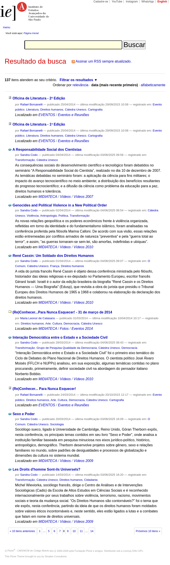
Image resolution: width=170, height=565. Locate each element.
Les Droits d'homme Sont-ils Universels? (46, 469)
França (54, 266)
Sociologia (57, 424)
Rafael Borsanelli (31, 104)
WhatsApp (147, 1)
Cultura (57, 323)
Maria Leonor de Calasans (37, 318)
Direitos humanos (51, 109)
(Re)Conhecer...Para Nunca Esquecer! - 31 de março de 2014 (62, 312)
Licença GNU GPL (133, 550)
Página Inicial (31, 33)
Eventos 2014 (82, 328)
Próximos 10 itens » (148, 531)
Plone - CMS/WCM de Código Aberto (28, 550)
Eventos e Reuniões (73, 115)
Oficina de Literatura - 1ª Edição (39, 124)
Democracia (71, 323)
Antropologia (48, 215)
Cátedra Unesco (75, 109)
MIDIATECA (48, 197)
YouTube (117, 1)
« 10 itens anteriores (22, 531)
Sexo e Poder (24, 414)
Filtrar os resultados (76, 80)
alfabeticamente (153, 85)
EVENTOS (47, 115)
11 (81, 531)
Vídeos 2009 (83, 461)
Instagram (132, 1)
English (162, 1)
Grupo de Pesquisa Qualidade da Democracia (67, 347)
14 (91, 531)
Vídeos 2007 (83, 197)
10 (74, 531)
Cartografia (95, 109)
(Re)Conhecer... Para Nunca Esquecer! (44, 389)
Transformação (25, 160)
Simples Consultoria (55, 556)
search (158, 27)
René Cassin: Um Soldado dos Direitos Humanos (53, 256)
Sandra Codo (29, 155)
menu (6, 27)
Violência (33, 215)
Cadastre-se (100, 1)
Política (63, 215)
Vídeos (65, 197)
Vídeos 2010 (83, 247)
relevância (81, 85)
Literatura (32, 109)
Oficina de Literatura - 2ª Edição (39, 98)
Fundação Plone (83, 550)
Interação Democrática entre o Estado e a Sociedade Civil (60, 337)
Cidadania (90, 479)
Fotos (64, 328)
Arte (48, 323)
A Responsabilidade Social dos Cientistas (46, 149)
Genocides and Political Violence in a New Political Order (60, 205)
